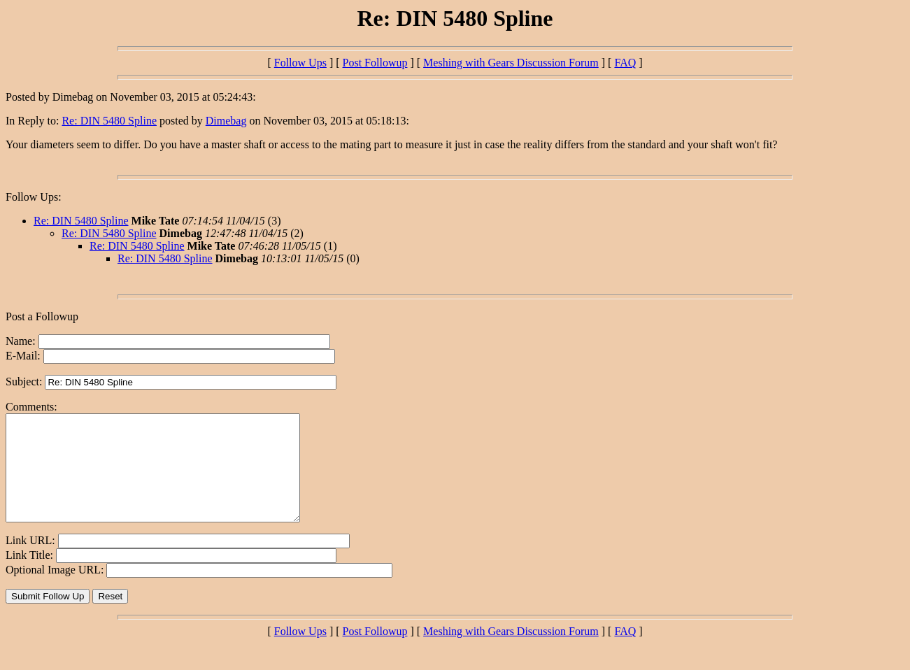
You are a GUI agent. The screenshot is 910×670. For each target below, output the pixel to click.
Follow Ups (300, 63)
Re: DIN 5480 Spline (109, 121)
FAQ (625, 63)
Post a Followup (42, 316)
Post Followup (375, 63)
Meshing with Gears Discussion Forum (511, 63)
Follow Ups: (34, 197)
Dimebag (226, 121)
